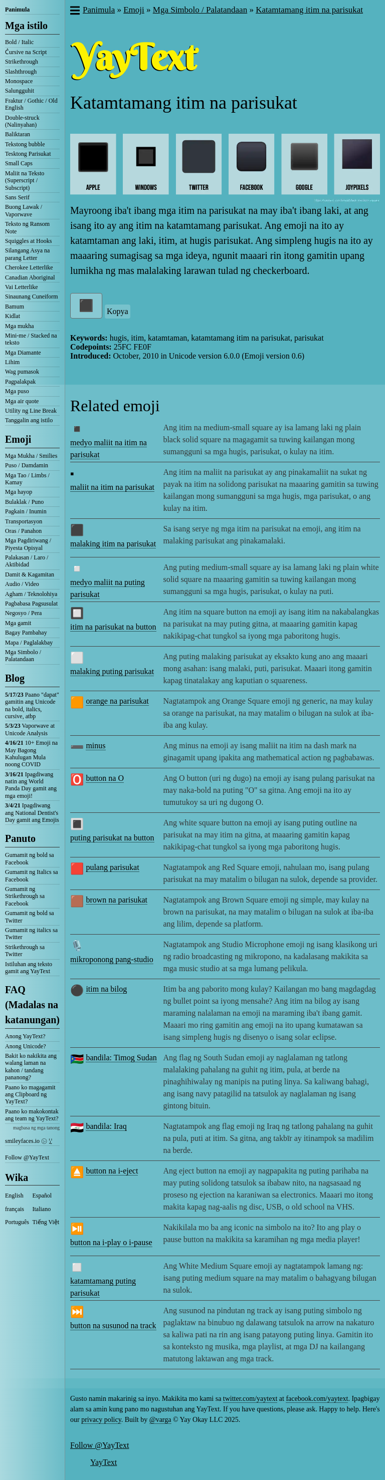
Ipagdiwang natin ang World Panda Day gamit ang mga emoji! (31, 785)
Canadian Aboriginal (30, 277)
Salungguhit (19, 90)
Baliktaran (17, 134)
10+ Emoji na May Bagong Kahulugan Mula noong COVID (31, 753)
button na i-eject (112, 1170)
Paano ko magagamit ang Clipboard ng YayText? (30, 1094)
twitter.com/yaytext (250, 1398)
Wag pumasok (22, 371)
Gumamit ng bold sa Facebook (29, 858)
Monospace (19, 81)
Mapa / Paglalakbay (29, 642)
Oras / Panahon (23, 530)
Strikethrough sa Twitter (25, 951)
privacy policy (101, 1419)
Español (42, 1195)
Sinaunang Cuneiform (31, 296)
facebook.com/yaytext (317, 1398)
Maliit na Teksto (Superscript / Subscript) (24, 180)
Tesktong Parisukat (28, 153)
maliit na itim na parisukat (112, 487)
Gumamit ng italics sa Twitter (31, 934)
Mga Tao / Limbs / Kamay (27, 479)
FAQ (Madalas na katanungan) (32, 1004)
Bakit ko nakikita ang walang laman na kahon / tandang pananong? (31, 1066)
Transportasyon (23, 521)
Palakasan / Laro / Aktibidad (26, 561)
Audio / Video (22, 583)
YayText (103, 1462)
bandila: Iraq (106, 1126)
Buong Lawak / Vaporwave (23, 210)
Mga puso (17, 391)
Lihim (12, 362)
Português (17, 1222)
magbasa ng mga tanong (36, 1127)
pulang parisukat (112, 867)
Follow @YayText (27, 1157)
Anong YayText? (25, 1036)
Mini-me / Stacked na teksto (31, 339)
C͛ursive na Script (26, 52)
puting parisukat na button (112, 837)
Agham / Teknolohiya (31, 594)
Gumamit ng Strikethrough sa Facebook (25, 896)
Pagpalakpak (20, 381)
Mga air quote (22, 401)
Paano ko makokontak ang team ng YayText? (32, 1115)
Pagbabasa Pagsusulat (31, 603)
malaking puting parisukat (112, 671)
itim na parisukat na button (113, 627)
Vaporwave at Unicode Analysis (30, 729)
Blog (15, 678)
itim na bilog (106, 989)
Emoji (18, 439)
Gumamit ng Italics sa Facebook (31, 875)
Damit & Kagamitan (29, 574)
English (14, 1195)
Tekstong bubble (25, 144)
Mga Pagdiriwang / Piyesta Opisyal (28, 544)
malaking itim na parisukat (113, 543)
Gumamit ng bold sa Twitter (29, 917)
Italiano (42, 1209)
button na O (105, 778)
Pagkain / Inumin (26, 511)
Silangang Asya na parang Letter (27, 254)
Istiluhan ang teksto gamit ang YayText (28, 968)
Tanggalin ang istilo (29, 420)
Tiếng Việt (46, 1222)
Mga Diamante (23, 352)
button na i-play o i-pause (111, 1242)
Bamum (14, 306)
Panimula (17, 9)
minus (95, 745)
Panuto (20, 838)
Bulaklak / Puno (24, 501)
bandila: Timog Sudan (121, 1057)
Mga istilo (26, 25)
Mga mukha (19, 326)
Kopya (117, 311)
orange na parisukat (117, 701)
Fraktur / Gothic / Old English (31, 104)
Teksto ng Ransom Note (27, 227)
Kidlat (12, 316)
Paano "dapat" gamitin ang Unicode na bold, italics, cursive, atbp (32, 705)
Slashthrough (21, 71)
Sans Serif (17, 197)
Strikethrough (21, 61)
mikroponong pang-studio (111, 959)
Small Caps (19, 163)
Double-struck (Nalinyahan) (22, 121)
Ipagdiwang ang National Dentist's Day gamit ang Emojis (32, 812)
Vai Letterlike (21, 286)
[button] (74, 11)
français (14, 1209)
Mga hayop (18, 491)
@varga (160, 1419)
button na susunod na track (113, 1325)
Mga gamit (18, 623)
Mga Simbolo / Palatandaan (23, 656)
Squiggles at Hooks (28, 240)
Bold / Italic (19, 42)
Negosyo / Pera (23, 613)
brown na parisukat (116, 900)
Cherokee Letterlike (29, 267)
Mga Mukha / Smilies (31, 455)
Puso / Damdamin (26, 465)
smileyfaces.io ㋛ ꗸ (28, 1140)
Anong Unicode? (25, 1046)
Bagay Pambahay (26, 632)
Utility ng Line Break (31, 410)
